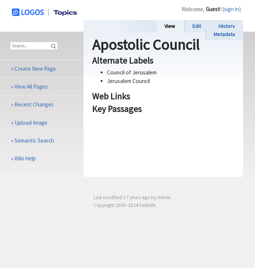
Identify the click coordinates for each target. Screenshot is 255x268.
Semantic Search (34, 140)
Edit (196, 26)
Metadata (224, 34)
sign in (231, 9)
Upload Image (31, 122)
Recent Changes (34, 104)
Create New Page (35, 68)
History (226, 26)
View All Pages (31, 86)
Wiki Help (25, 158)
